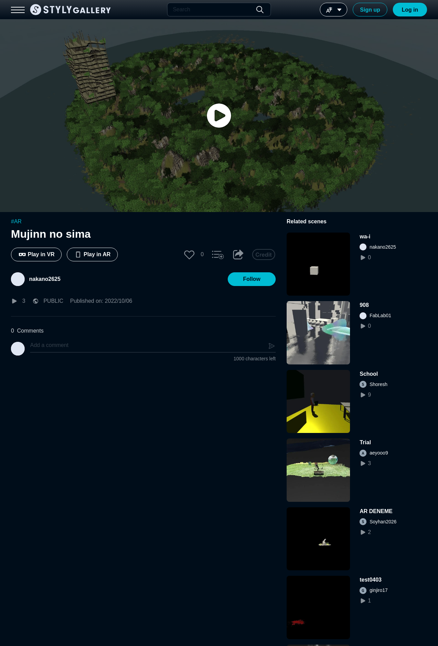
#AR (16, 221)
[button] (189, 254)
